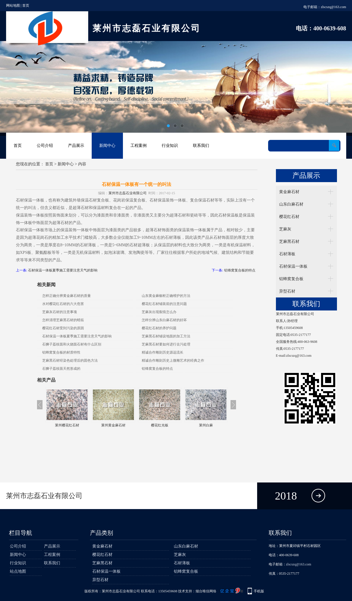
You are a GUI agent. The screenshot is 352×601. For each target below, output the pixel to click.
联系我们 (201, 145)
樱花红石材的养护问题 (159, 328)
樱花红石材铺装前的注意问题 (164, 304)
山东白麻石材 (291, 204)
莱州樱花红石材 (102, 425)
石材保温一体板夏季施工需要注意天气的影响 (62, 270)
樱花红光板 (194, 425)
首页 (25, 5)
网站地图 (13, 5)
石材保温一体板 (293, 266)
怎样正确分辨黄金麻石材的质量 (66, 296)
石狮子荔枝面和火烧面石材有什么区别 (71, 344)
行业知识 (170, 145)
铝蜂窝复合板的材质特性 (61, 352)
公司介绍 (45, 145)
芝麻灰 (285, 229)
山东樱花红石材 (55, 425)
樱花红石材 (289, 216)
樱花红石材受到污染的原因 (63, 328)
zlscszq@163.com (333, 7)
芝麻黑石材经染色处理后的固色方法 (70, 360)
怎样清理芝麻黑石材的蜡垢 (63, 320)
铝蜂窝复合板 (291, 279)
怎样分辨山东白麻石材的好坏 (164, 320)
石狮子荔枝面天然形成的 (61, 369)
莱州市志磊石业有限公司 (127, 193)
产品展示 (76, 145)
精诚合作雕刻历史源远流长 (162, 352)
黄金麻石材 (289, 192)
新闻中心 (107, 145)
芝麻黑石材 (289, 241)
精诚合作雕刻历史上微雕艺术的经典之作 (173, 360)
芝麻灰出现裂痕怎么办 (159, 312)
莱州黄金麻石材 (148, 425)
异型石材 (287, 291)
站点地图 (18, 571)
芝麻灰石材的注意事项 (59, 312)
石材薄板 (287, 254)
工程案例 (138, 145)
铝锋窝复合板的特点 (239, 270)
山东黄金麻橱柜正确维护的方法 (166, 296)
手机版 (259, 591)
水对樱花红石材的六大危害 (63, 304)
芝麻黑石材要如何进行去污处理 (166, 344)
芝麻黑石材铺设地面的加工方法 (166, 336)
